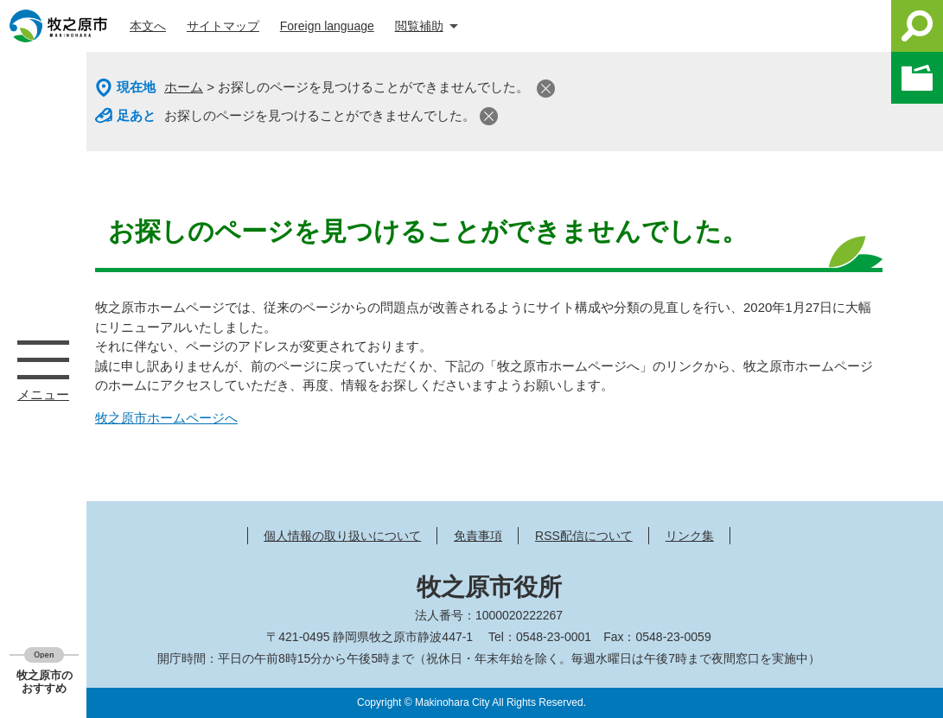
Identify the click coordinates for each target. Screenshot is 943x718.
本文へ (148, 26)
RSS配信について (584, 536)
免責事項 (478, 536)
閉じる (546, 88)
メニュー (43, 359)
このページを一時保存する (917, 78)
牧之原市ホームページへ (166, 417)
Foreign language (327, 26)
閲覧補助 (419, 26)
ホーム (183, 86)
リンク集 (690, 536)
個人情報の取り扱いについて (342, 536)
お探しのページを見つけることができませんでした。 (319, 115)
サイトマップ (223, 26)
